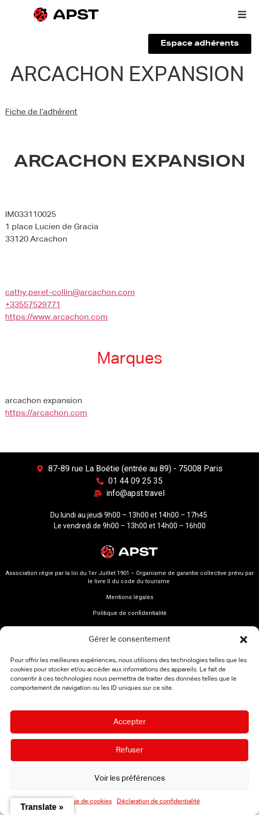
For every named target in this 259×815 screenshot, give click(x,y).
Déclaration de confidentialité (158, 802)
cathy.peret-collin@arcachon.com (70, 293)
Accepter (129, 722)
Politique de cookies (83, 802)
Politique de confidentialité (130, 613)
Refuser (129, 750)
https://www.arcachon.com (56, 317)
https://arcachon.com (46, 413)
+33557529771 (33, 305)
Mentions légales (129, 597)
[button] (243, 639)
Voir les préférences (129, 778)
